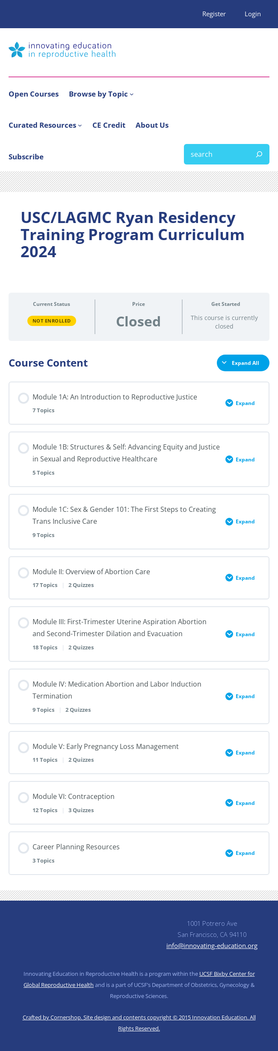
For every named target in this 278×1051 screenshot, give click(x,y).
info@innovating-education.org (211, 945)
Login (253, 13)
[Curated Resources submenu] (80, 125)
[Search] (259, 154)
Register (214, 13)
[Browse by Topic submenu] (132, 94)
